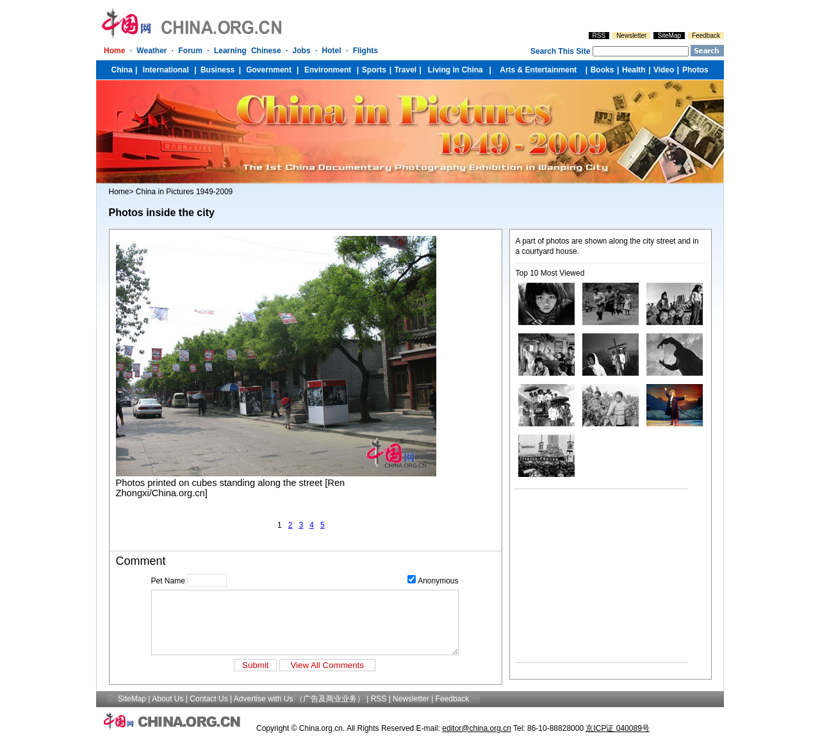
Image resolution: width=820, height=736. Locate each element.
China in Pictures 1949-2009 (184, 191)
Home (119, 191)
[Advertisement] (594, 576)
